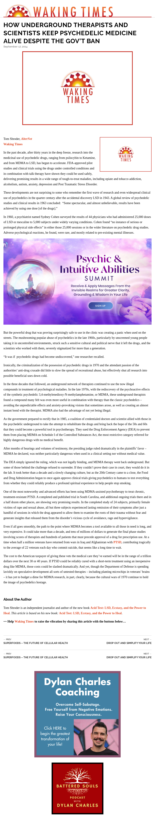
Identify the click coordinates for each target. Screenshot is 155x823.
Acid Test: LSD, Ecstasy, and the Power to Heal (90, 613)
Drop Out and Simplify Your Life (129, 641)
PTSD (117, 542)
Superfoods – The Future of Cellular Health (35, 641)
